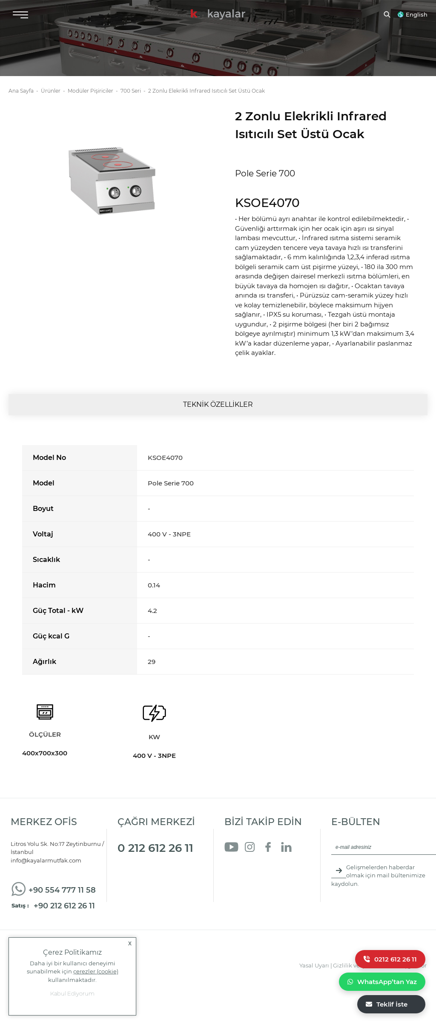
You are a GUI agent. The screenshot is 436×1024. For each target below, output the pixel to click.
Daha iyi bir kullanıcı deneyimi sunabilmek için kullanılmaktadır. (72, 971)
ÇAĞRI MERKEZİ (156, 822)
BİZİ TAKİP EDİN (263, 822)
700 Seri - (134, 91)
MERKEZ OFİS (44, 822)
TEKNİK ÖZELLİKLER (218, 404)
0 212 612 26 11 (155, 848)
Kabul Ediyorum (72, 993)
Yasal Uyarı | (315, 965)
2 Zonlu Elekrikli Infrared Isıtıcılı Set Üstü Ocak (206, 91)
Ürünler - (54, 91)
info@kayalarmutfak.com (46, 860)
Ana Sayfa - (25, 91)
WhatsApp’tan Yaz (382, 982)
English (416, 14)
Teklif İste (386, 1004)
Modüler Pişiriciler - (94, 91)
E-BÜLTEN (355, 822)
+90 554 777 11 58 (62, 890)
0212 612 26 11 (390, 959)
